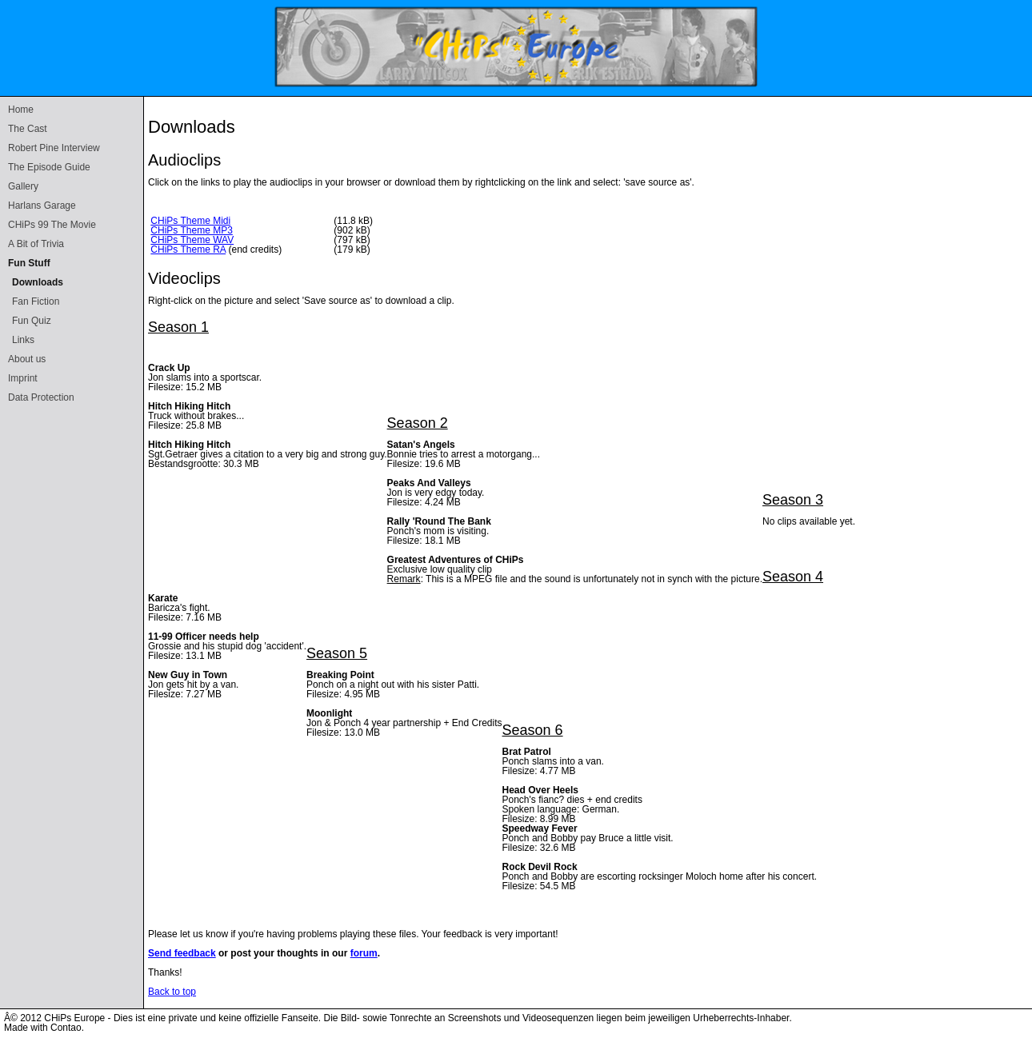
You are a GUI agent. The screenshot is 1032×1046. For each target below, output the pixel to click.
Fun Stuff (29, 263)
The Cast (27, 129)
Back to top (172, 991)
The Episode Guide (49, 167)
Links (23, 340)
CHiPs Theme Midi (190, 220)
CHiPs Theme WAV (192, 240)
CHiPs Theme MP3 (191, 230)
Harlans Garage (42, 205)
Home (21, 109)
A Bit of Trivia (36, 244)
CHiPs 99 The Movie (52, 225)
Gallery (23, 186)
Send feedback (182, 953)
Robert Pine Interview (54, 148)
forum (364, 953)
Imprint (23, 378)
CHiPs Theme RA (188, 249)
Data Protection (41, 397)
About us (27, 359)
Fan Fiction (35, 301)
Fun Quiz (31, 320)
